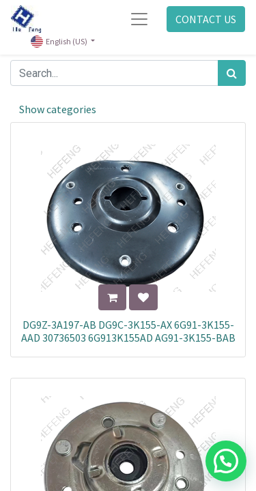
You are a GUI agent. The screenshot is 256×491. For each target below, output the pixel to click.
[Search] (232, 73)
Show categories (57, 109)
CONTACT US (205, 19)
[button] (112, 297)
